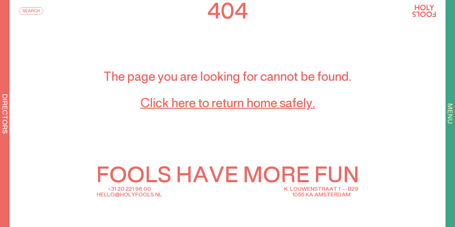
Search (31, 11)
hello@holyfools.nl (129, 194)
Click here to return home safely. (227, 104)
